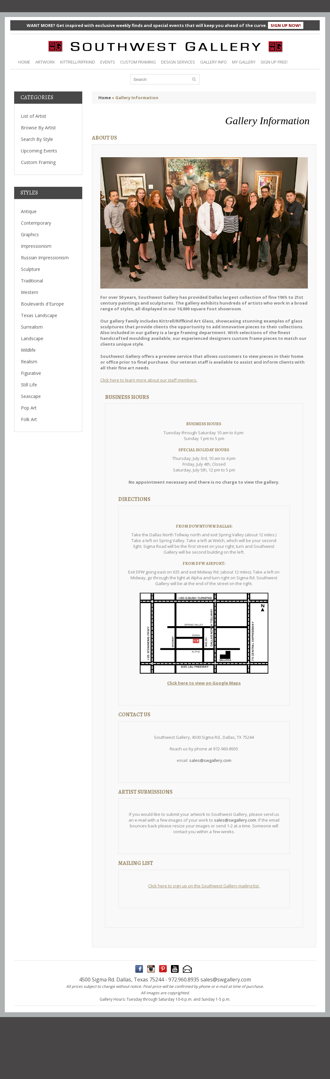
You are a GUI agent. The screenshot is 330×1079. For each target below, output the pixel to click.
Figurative (31, 373)
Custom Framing (38, 162)
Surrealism (32, 327)
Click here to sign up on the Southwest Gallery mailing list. (204, 886)
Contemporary (36, 223)
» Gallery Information (135, 97)
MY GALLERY (243, 62)
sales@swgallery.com (210, 760)
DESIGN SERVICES (178, 62)
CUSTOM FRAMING (138, 62)
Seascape (31, 396)
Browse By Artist (38, 128)
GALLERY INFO (213, 62)
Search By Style (37, 139)
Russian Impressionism (45, 258)
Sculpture (30, 269)
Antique (29, 211)
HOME (24, 62)
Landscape (32, 338)
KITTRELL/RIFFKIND (77, 62)
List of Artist (33, 116)
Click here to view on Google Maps (204, 683)
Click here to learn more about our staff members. (148, 380)
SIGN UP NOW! (286, 25)
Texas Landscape (39, 315)
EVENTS (107, 62)
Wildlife (28, 350)
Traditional (32, 281)
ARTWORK (45, 62)
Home (104, 97)
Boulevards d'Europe (42, 304)
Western (29, 292)
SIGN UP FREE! (274, 62)
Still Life (29, 385)
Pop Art (29, 408)
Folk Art (29, 419)
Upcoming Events (39, 151)
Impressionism (36, 246)
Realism (29, 361)
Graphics (30, 234)
